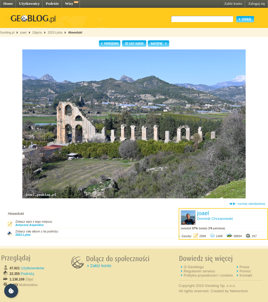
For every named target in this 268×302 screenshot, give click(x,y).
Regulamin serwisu (199, 271)
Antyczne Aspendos (29, 225)
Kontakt (246, 275)
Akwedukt (75, 32)
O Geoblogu (194, 267)
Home (8, 3)
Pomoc (245, 271)
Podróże (52, 3)
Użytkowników (32, 268)
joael (23, 32)
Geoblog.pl (7, 32)
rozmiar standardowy (251, 203)
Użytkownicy (29, 3)
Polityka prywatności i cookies (208, 275)
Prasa (244, 267)
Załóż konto (233, 3)
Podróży (27, 274)
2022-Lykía (55, 32)
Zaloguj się (256, 3)
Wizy (69, 3)
